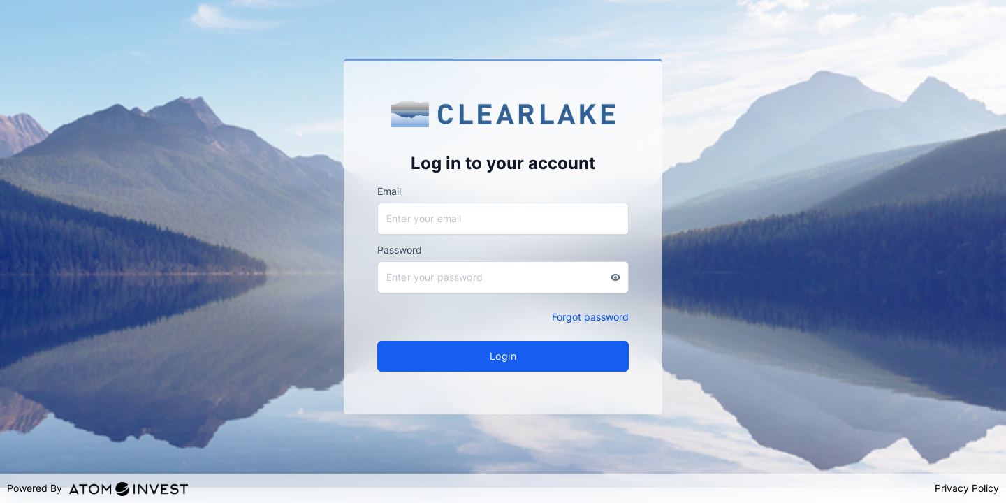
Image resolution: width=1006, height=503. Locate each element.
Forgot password (590, 317)
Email (389, 191)
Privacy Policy (967, 488)
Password (399, 250)
